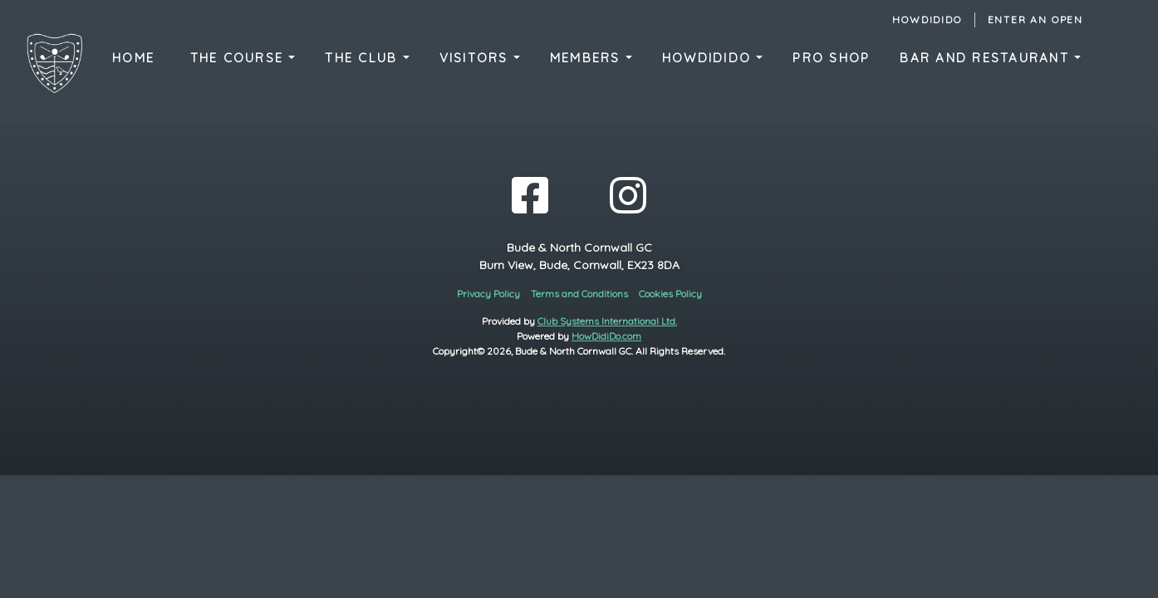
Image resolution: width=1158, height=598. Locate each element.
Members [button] (588, 58)
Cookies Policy (670, 293)
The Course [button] (239, 58)
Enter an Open (1035, 19)
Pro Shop (831, 58)
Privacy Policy (488, 293)
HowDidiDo (926, 19)
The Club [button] (363, 58)
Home (133, 58)
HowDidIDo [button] (709, 58)
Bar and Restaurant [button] (987, 58)
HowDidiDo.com (606, 336)
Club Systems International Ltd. (607, 321)
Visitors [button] (476, 58)
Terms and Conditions (579, 293)
